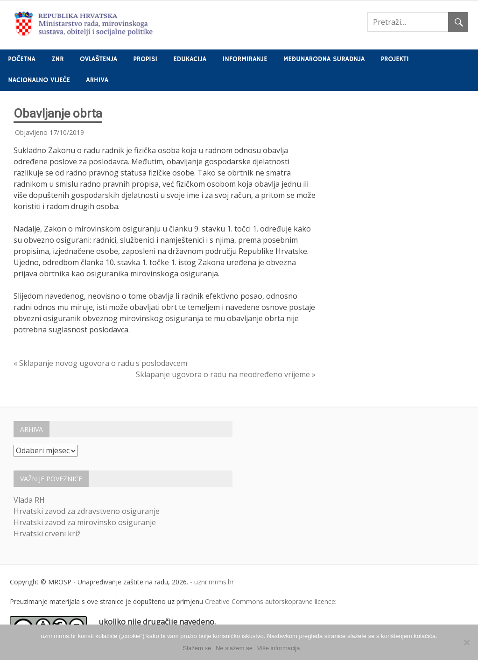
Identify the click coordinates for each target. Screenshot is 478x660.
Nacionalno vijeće (39, 80)
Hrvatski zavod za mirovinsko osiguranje (85, 522)
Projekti (395, 59)
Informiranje (245, 59)
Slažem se (197, 648)
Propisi (145, 59)
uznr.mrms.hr (214, 581)
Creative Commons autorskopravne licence (270, 601)
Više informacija (278, 648)
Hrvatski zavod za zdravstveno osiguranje (87, 511)
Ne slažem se (234, 648)
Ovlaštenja (98, 59)
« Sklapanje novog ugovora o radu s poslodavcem (100, 363)
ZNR (57, 59)
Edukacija (190, 59)
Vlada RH (29, 500)
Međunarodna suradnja (324, 59)
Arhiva (97, 80)
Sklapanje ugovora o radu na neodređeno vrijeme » (226, 374)
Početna (21, 59)
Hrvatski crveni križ (47, 533)
